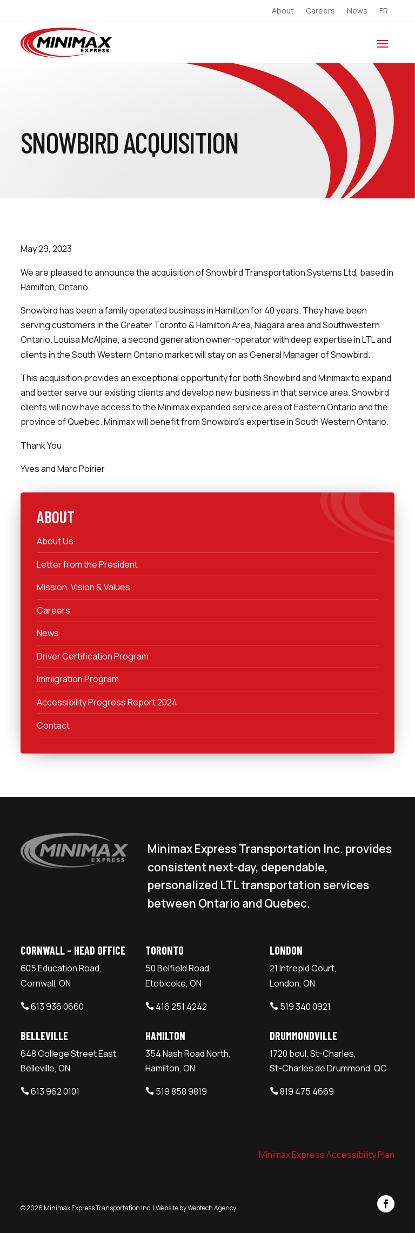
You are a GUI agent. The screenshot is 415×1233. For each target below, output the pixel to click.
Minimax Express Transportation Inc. (98, 1207)
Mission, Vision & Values (83, 587)
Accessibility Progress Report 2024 (107, 702)
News (357, 11)
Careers (320, 11)
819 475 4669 (307, 1091)
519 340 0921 (305, 1006)
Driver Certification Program (93, 656)
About (283, 11)
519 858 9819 (181, 1091)
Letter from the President (87, 564)
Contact (53, 725)
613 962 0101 (55, 1091)
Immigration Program (78, 679)
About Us (55, 541)
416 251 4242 (181, 1006)
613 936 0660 (57, 1006)
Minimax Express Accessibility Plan (326, 1155)
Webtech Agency (212, 1207)
